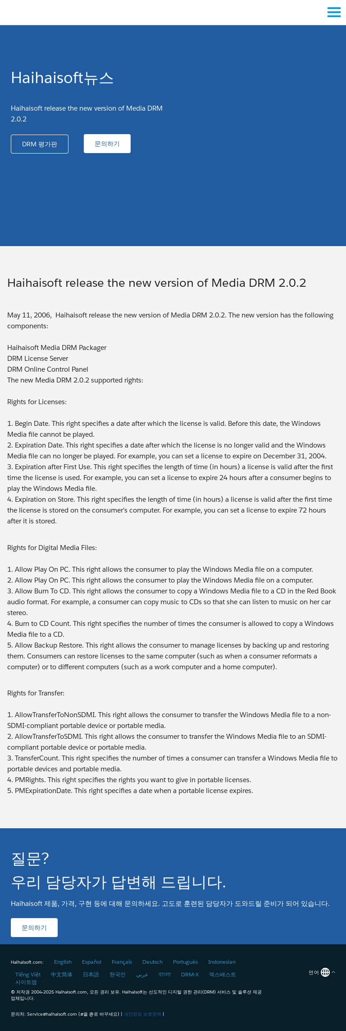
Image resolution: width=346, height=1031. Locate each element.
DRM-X (190, 974)
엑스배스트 (222, 974)
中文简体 (62, 974)
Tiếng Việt (28, 974)
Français (122, 962)
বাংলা (165, 974)
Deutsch (152, 962)
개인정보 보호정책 (142, 1014)
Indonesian (222, 962)
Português (185, 962)
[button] (39, 144)
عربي (142, 974)
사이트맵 (26, 982)
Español (91, 962)
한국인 (117, 974)
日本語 (91, 974)
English (63, 962)
